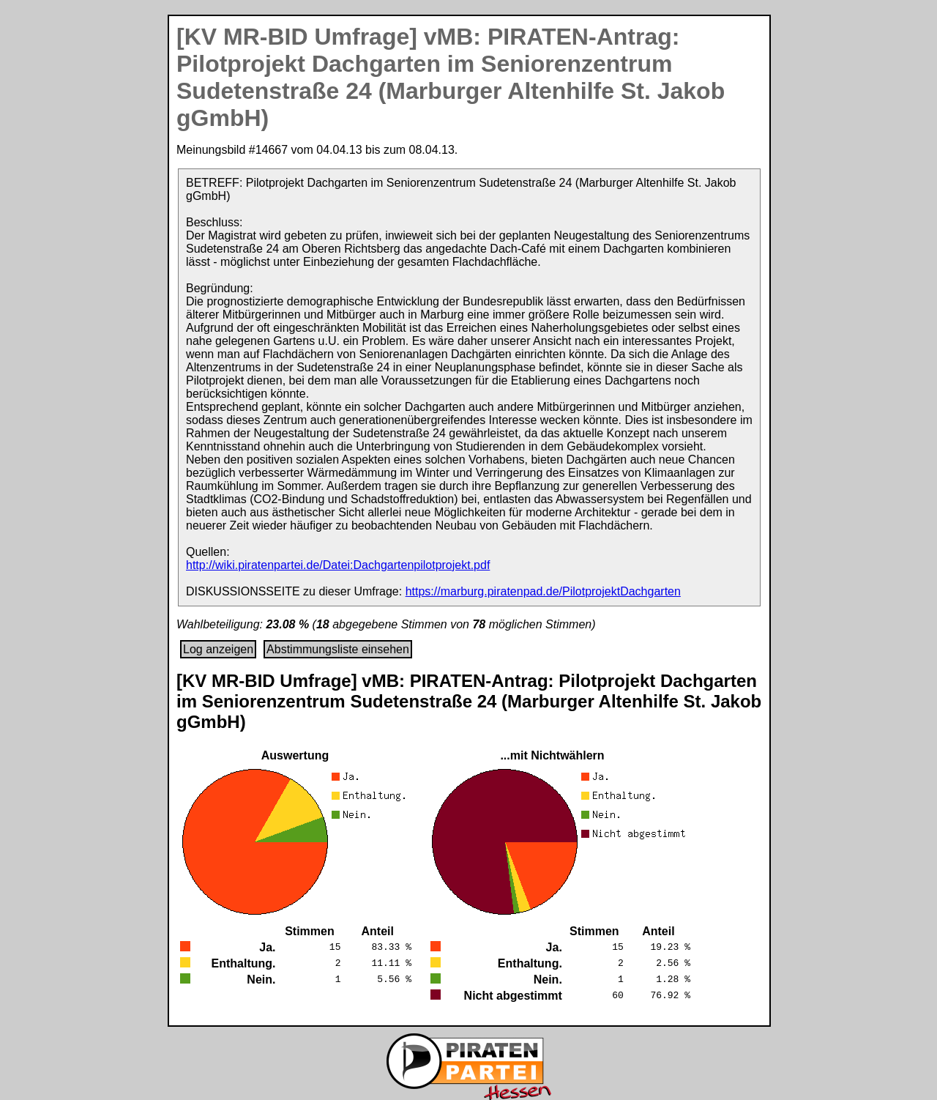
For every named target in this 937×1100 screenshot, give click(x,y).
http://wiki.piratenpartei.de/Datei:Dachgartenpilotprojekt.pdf (338, 565)
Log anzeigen (218, 649)
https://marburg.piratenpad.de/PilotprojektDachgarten (543, 591)
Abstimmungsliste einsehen (337, 649)
